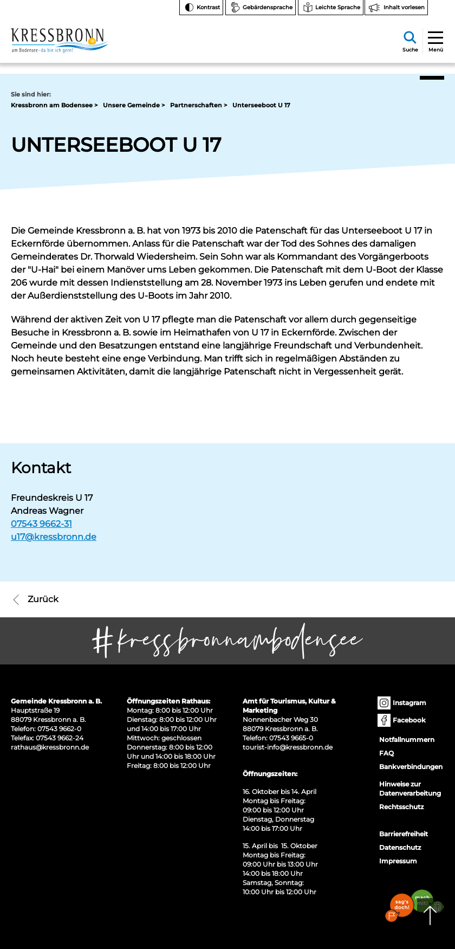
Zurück (34, 599)
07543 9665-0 (291, 738)
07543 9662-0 (59, 729)
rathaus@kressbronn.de (50, 747)
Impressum (398, 861)
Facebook (402, 720)
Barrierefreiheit (403, 834)
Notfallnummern (406, 739)
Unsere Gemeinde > (134, 105)
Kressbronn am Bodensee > (54, 105)
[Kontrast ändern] (201, 7)
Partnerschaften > (198, 105)
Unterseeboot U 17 (261, 105)
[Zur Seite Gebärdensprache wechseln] (260, 7)
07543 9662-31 (41, 524)
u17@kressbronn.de (53, 537)
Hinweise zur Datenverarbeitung (410, 788)
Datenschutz (400, 847)
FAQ (386, 753)
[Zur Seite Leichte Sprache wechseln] (330, 7)
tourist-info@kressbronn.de (288, 747)
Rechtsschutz (401, 807)
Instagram (402, 703)
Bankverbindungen (411, 767)
